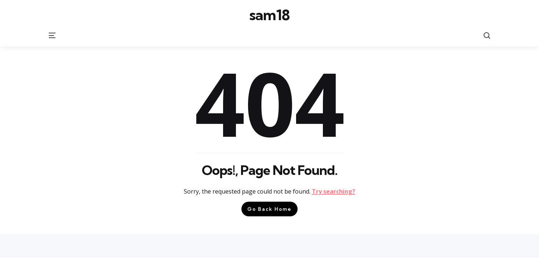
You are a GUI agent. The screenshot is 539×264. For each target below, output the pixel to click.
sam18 (269, 15)
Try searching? (333, 191)
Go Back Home (269, 209)
